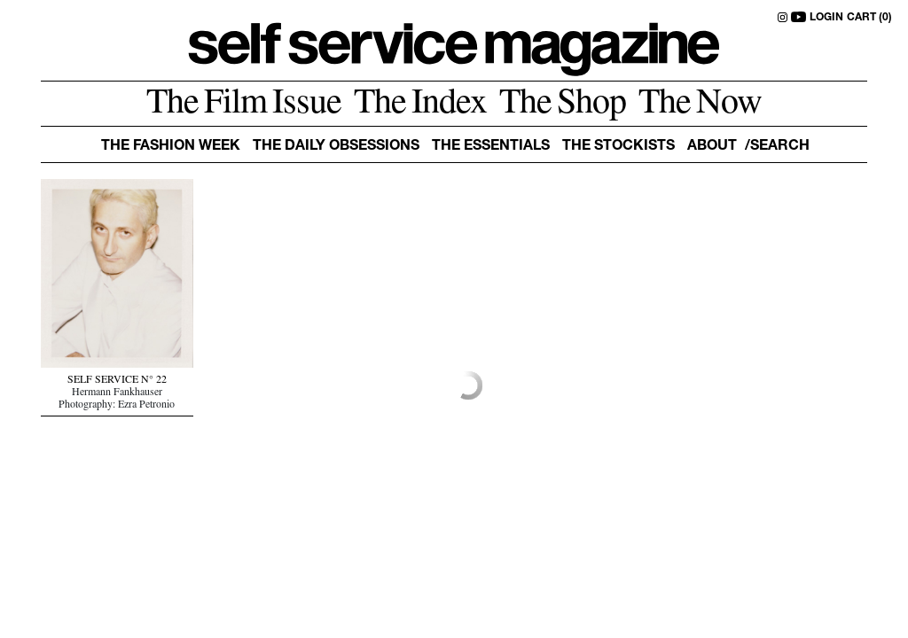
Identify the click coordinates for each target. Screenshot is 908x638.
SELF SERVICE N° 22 (117, 381)
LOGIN (826, 17)
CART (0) (869, 17)
